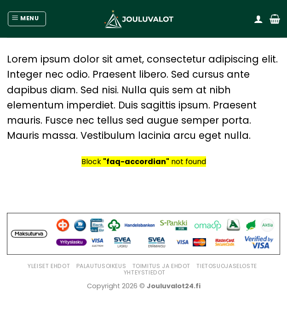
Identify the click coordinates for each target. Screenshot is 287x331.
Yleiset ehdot (49, 266)
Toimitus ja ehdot (161, 266)
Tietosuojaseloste (226, 266)
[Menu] (27, 18)
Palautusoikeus (101, 266)
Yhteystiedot (145, 272)
